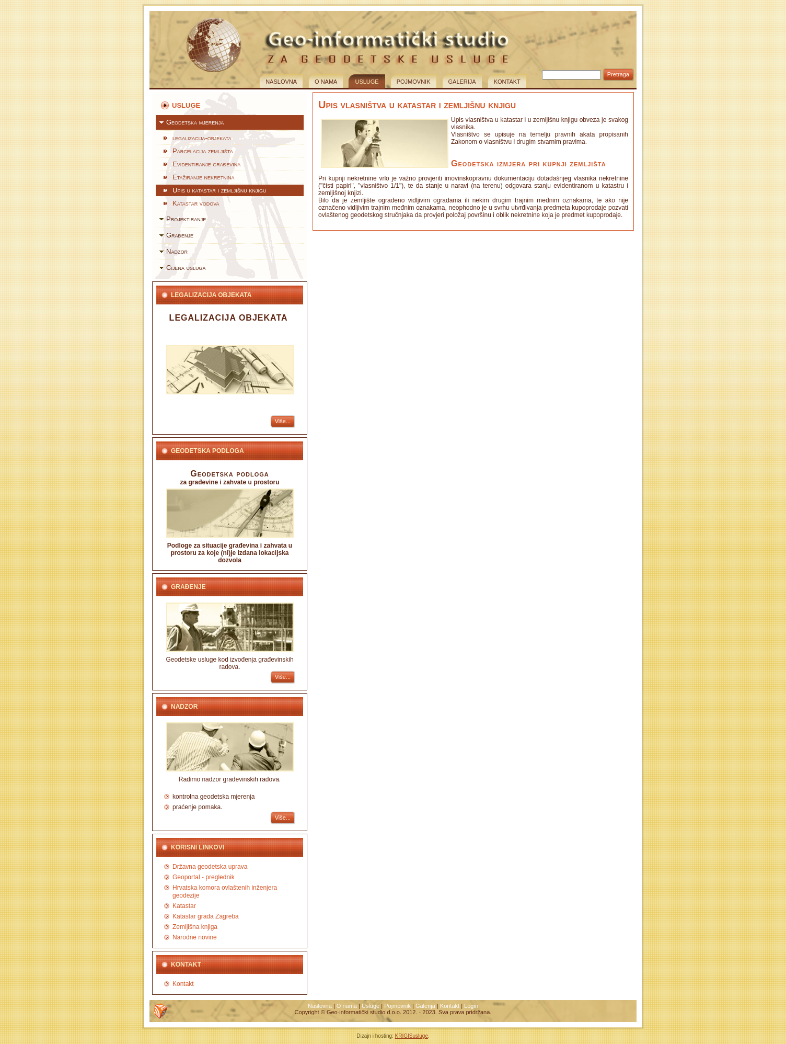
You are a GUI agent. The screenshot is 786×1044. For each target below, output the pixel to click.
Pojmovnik (414, 81)
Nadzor (177, 251)
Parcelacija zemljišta (202, 151)
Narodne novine (194, 937)
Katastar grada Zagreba (205, 916)
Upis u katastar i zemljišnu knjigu (219, 190)
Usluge (366, 81)
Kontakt (507, 81)
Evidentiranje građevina (206, 164)
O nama (326, 81)
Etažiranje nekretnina (203, 177)
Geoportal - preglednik (203, 877)
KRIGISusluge (411, 1036)
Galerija (462, 81)
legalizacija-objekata (202, 138)
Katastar (184, 906)
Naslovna (281, 81)
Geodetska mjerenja (195, 122)
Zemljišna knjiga (194, 926)
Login (471, 1006)
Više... (283, 421)
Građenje (179, 235)
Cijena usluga (186, 267)
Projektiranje (186, 219)
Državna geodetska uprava (209, 866)
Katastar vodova (195, 203)
